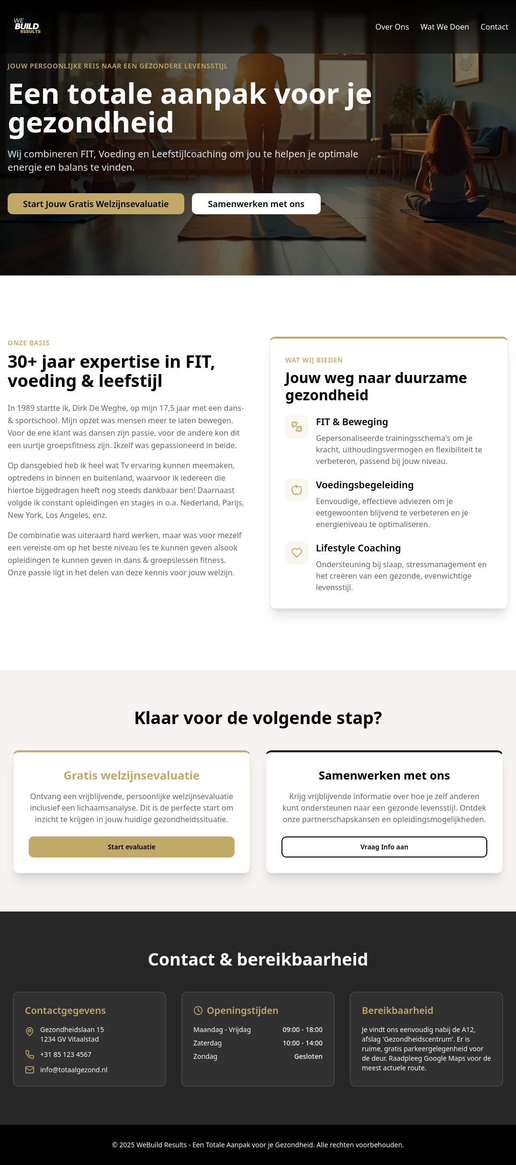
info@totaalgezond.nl (74, 1069)
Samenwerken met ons (256, 203)
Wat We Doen (445, 27)
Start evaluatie (132, 846)
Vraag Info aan (384, 846)
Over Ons (392, 27)
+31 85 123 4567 (65, 1054)
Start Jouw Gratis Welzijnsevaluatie (96, 203)
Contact (494, 27)
